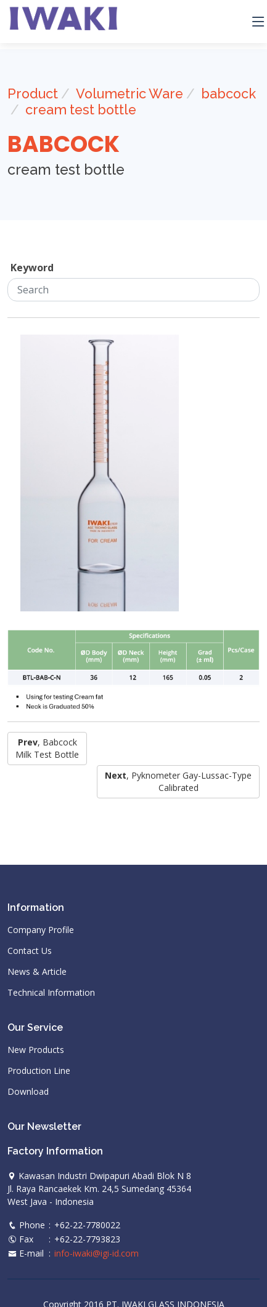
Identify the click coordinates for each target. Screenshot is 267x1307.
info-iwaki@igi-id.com (96, 1253)
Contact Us (29, 951)
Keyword (32, 267)
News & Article (37, 971)
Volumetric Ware (129, 93)
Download (28, 1091)
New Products (35, 1050)
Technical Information (51, 992)
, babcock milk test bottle (47, 748)
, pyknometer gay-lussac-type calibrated (178, 781)
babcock (228, 93)
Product (32, 93)
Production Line (38, 1071)
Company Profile (40, 930)
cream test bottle (80, 109)
